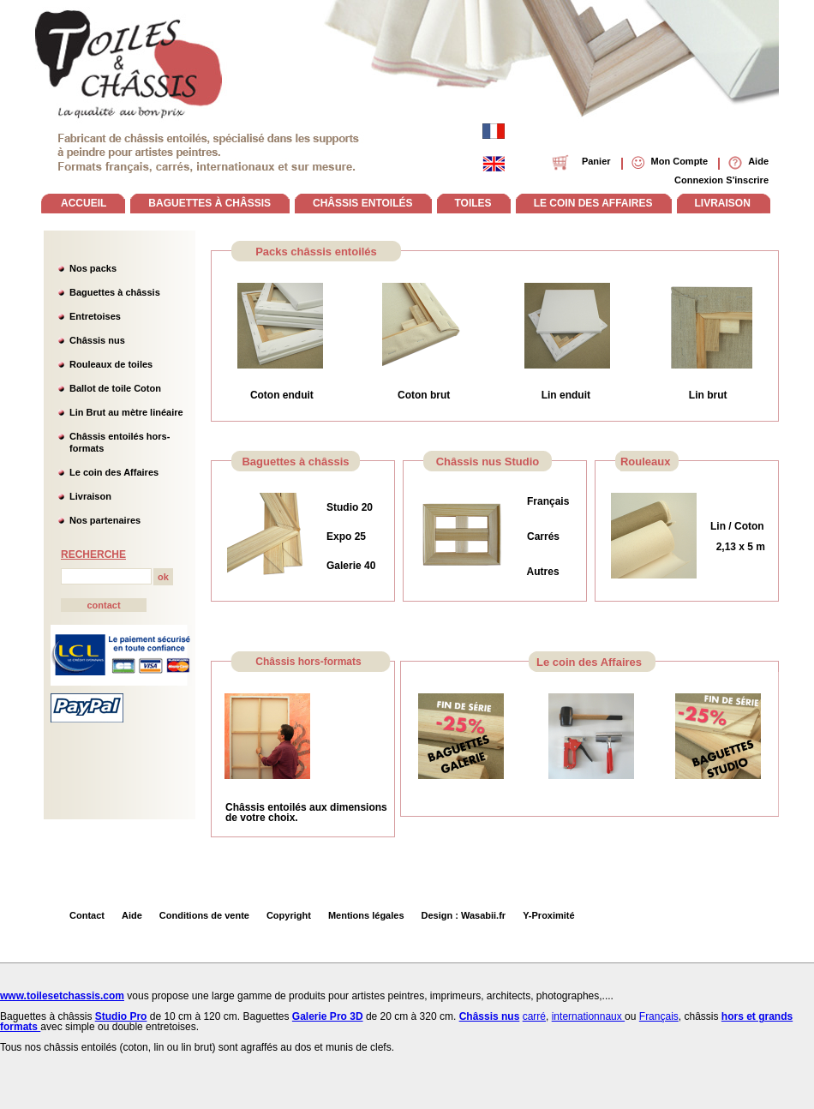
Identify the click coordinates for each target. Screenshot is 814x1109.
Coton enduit (282, 395)
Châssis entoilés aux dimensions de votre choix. (306, 812)
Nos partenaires (105, 520)
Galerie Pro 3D (327, 1016)
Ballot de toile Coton (115, 388)
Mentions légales (366, 915)
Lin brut (708, 395)
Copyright (288, 915)
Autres (543, 572)
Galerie (345, 566)
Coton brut (424, 395)
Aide (132, 915)
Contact (87, 915)
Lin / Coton (737, 526)
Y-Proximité (549, 915)
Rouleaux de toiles (111, 364)
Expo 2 (343, 537)
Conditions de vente (204, 915)
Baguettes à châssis (114, 292)
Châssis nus (97, 340)
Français (548, 501)
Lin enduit (566, 395)
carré (534, 1016)
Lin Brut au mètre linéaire (126, 412)
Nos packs (93, 268)
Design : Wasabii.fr (464, 915)
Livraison (90, 496)
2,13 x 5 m (737, 547)
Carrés (543, 537)
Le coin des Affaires (114, 472)
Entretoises (95, 316)
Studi (339, 507)
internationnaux (588, 1016)
